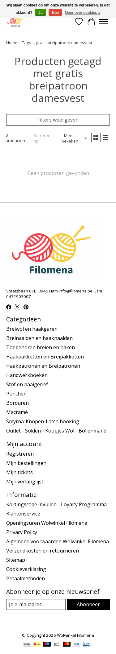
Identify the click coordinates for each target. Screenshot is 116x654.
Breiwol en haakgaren (32, 328)
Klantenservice (23, 513)
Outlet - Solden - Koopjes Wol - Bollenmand (56, 430)
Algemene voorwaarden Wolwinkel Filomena (57, 541)
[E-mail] (36, 604)
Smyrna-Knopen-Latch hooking (42, 421)
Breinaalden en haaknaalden (39, 338)
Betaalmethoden (25, 578)
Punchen (16, 393)
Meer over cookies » (82, 12)
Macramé (17, 412)
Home (11, 42)
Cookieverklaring (26, 569)
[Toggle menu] (103, 21)
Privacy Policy (21, 532)
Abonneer (88, 604)
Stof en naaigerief (27, 384)
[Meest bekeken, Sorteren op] (72, 138)
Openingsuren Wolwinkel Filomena (46, 522)
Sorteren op (42, 138)
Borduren (17, 402)
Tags (26, 42)
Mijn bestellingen (26, 463)
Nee (55, 12)
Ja (40, 12)
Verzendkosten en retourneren (42, 550)
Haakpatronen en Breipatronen (43, 365)
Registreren (20, 453)
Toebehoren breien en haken (40, 347)
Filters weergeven (58, 119)
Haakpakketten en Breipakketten (45, 356)
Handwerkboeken (27, 375)
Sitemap (15, 560)
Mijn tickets (19, 472)
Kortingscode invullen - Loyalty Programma (56, 504)
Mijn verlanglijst (24, 481)
